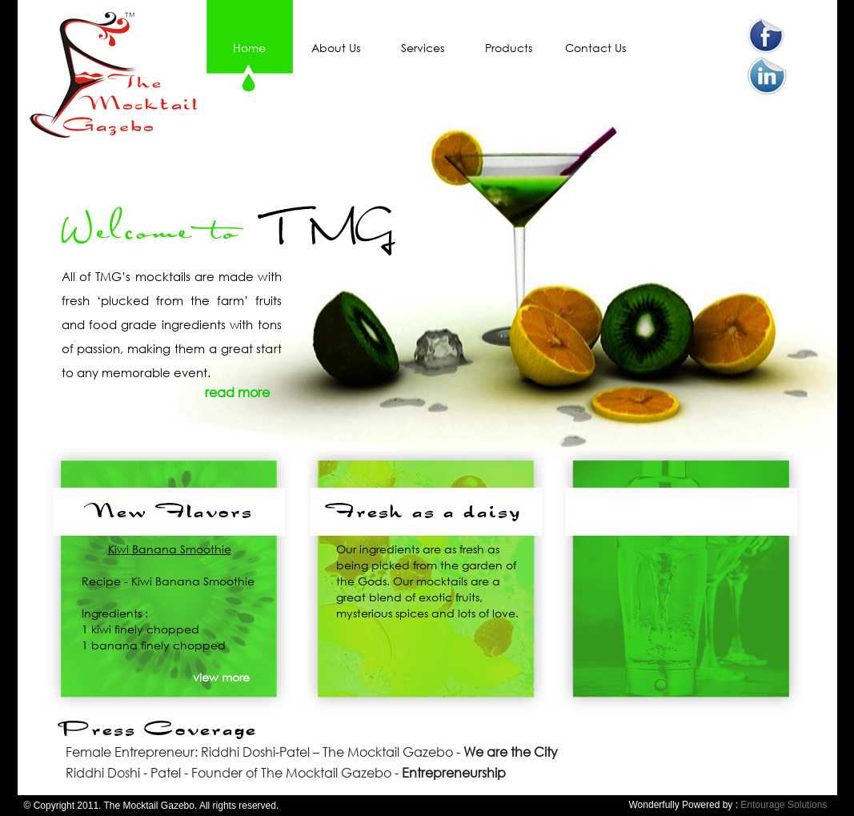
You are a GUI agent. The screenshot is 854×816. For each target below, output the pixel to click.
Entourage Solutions (783, 804)
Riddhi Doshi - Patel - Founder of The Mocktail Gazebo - (286, 772)
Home (249, 47)
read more (237, 392)
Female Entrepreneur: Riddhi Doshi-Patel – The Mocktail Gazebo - (312, 751)
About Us (335, 47)
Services (422, 47)
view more (221, 677)
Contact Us (595, 47)
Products (508, 47)
